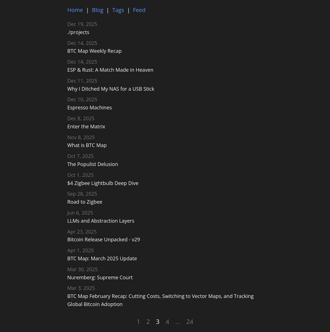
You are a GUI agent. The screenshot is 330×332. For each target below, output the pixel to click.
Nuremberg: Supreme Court (100, 277)
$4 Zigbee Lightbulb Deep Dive (102, 183)
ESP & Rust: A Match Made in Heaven (110, 69)
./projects (78, 32)
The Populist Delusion (92, 164)
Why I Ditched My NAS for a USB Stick (110, 88)
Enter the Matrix (86, 126)
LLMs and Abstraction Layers (100, 220)
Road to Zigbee (84, 201)
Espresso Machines (89, 107)
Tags (118, 10)
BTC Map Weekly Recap (94, 50)
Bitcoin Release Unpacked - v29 (103, 239)
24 (189, 321)
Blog (97, 10)
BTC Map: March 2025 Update (102, 258)
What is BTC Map (87, 145)
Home (75, 10)
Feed (139, 10)
